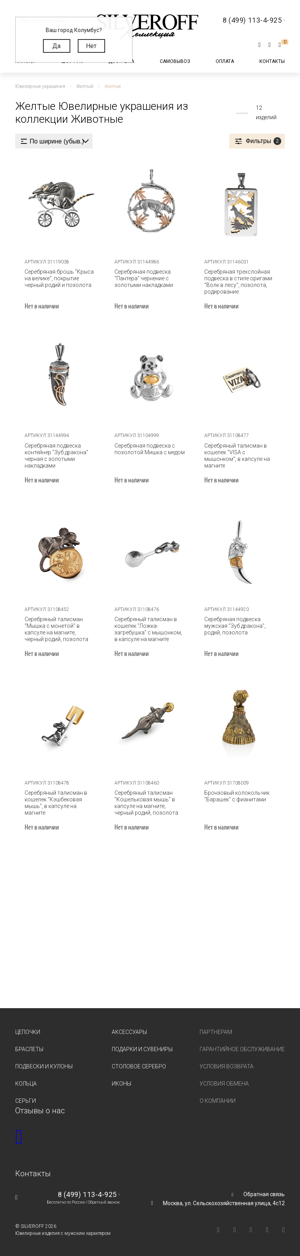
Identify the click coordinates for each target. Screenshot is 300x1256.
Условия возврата (227, 1066)
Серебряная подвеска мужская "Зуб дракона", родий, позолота (233, 625)
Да (56, 46)
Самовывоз (175, 61)
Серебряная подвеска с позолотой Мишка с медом (148, 448)
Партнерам (216, 1031)
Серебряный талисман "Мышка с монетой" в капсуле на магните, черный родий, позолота (59, 628)
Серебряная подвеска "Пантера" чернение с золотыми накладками (142, 277)
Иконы (121, 1083)
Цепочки (27, 1031)
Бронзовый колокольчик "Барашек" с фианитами (235, 795)
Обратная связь (264, 1194)
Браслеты (29, 1049)
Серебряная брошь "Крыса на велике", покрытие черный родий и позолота (58, 277)
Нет (91, 46)
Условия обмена (224, 1083)
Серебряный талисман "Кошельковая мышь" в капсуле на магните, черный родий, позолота (149, 802)
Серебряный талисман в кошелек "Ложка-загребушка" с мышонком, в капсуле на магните (149, 628)
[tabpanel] (60, 203)
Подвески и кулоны (44, 1066)
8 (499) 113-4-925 (87, 1194)
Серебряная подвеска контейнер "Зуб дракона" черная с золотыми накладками (55, 455)
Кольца (26, 1083)
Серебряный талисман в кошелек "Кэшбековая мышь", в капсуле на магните (54, 802)
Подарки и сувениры (142, 1049)
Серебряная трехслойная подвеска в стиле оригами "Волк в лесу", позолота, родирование (237, 281)
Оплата (225, 61)
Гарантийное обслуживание (242, 1049)
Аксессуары (129, 1031)
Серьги (25, 1100)
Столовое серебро (139, 1066)
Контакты (272, 61)
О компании (218, 1100)
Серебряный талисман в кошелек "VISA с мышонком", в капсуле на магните (236, 455)
